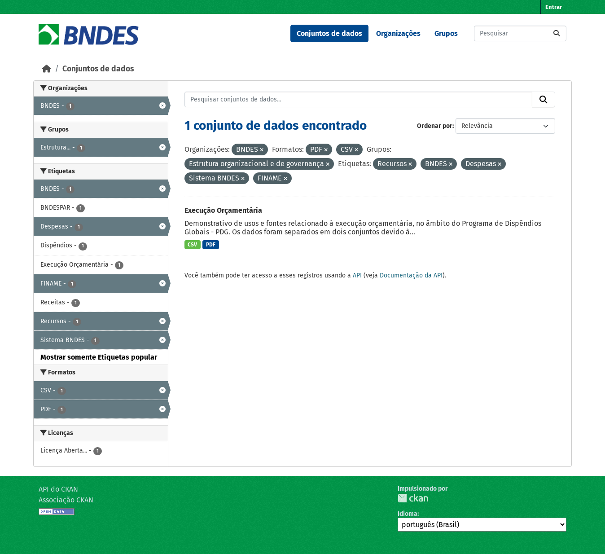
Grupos (446, 33)
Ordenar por (434, 126)
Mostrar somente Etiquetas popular (98, 357)
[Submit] (557, 33)
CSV (192, 245)
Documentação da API (411, 275)
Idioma (407, 514)
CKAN (413, 498)
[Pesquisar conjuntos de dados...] (520, 33)
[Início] (46, 69)
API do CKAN (58, 489)
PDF (210, 245)
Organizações (398, 33)
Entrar (553, 7)
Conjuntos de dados (329, 33)
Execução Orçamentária (223, 210)
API (357, 275)
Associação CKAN (66, 500)
